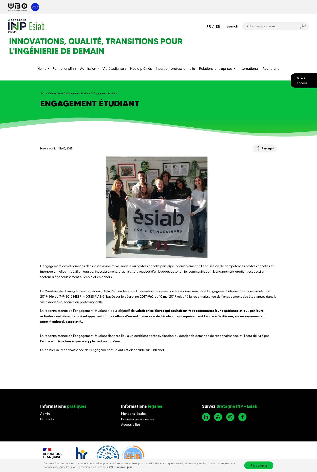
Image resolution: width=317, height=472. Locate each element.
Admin (45, 414)
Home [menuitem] (41, 69)
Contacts (47, 419)
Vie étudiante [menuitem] (113, 69)
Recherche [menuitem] (271, 69)
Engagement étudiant (78, 93)
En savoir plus (124, 467)
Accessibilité (130, 424)
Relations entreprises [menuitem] (215, 69)
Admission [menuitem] (88, 69)
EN (218, 26)
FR (208, 26)
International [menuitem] (249, 69)
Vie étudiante (55, 93)
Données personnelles (137, 419)
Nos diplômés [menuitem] (141, 69)
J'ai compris (258, 465)
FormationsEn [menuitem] (63, 69)
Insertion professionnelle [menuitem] (175, 69)
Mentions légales (133, 414)
